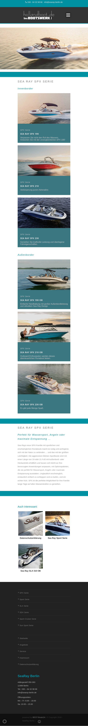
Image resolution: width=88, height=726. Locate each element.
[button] (4, 721)
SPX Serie (24, 593)
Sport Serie (24, 599)
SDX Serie (24, 612)
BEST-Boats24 (39, 717)
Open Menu (68, 15)
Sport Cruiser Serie (28, 619)
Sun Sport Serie (26, 625)
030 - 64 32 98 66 (33, 2)
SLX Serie (24, 606)
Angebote (24, 645)
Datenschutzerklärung (29, 664)
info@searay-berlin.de (53, 2)
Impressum (24, 658)
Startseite (24, 638)
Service (23, 651)
